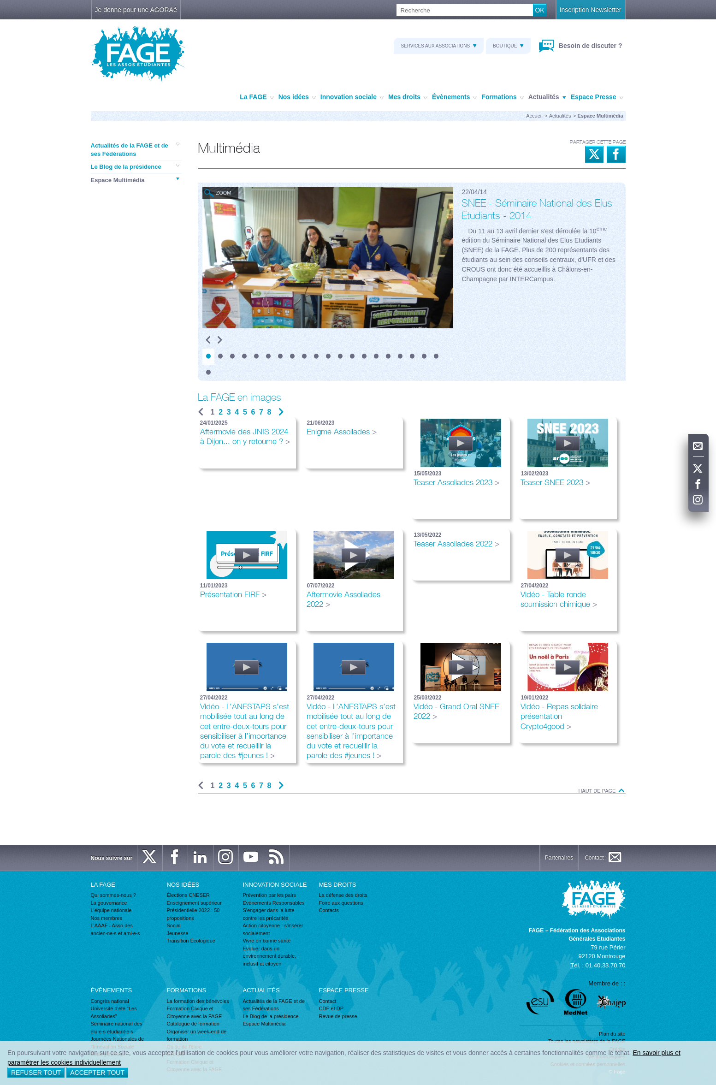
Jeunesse (178, 933)
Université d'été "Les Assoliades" (114, 1012)
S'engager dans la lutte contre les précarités (269, 914)
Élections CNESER (188, 895)
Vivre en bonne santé (267, 940)
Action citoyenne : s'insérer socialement (273, 929)
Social (174, 925)
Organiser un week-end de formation (197, 1035)
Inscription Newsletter (590, 9)
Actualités (547, 97)
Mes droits (407, 97)
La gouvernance (109, 903)
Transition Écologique (191, 940)
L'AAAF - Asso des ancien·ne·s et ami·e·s (115, 929)
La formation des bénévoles (198, 1001)
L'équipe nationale (111, 910)
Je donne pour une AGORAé (136, 9)
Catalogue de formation (193, 1023)
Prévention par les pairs (269, 895)
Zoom (223, 193)
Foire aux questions (341, 903)
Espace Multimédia (135, 180)
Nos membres (106, 918)
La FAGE (256, 97)
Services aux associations (439, 45)
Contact (328, 1001)
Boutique (508, 45)
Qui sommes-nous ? (113, 895)
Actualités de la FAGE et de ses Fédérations (135, 149)
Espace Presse (597, 97)
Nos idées (297, 97)
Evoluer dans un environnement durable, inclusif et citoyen (269, 956)
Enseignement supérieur (194, 903)
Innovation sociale (352, 97)
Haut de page (602, 791)
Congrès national (110, 1001)
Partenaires (559, 857)
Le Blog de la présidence (135, 166)
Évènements (454, 97)
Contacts (329, 910)
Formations (502, 97)
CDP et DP (331, 1008)
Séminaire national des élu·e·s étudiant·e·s (116, 1027)
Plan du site (612, 1034)
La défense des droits (343, 895)
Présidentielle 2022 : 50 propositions (193, 914)
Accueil (534, 116)
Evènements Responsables (274, 903)
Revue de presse (338, 1016)
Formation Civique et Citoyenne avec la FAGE (194, 1012)
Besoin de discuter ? (589, 45)
